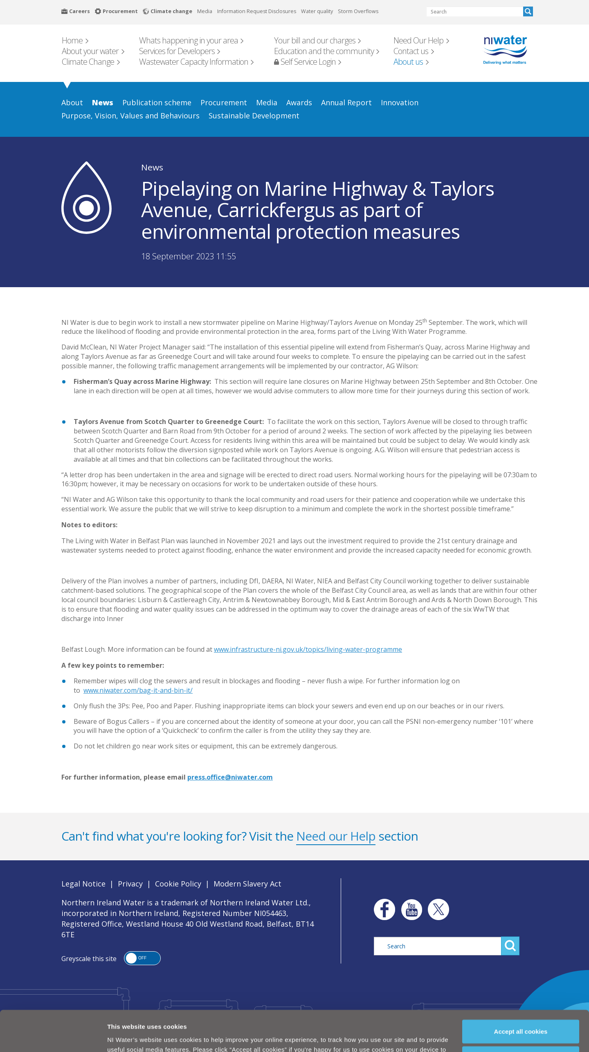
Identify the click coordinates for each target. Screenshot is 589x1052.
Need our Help (335, 836)
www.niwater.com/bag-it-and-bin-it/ (138, 690)
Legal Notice (83, 884)
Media (204, 11)
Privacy (130, 884)
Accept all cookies (521, 996)
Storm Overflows (358, 11)
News (152, 167)
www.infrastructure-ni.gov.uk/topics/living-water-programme (308, 649)
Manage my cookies (521, 1023)
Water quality (317, 11)
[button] (142, 958)
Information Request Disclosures (256, 11)
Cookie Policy (245, 1034)
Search (528, 11)
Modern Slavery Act (247, 884)
